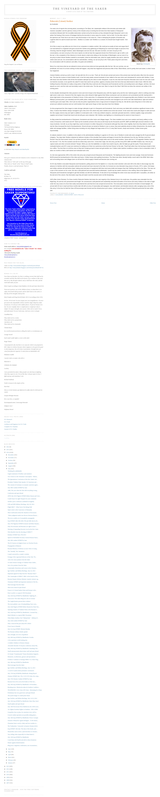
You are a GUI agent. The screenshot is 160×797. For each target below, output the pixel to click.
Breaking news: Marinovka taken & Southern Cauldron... (23, 687)
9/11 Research (8, 419)
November (11, 457)
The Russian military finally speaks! (18, 632)
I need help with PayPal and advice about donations (22, 740)
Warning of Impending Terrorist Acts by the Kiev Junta (23, 529)
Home (103, 203)
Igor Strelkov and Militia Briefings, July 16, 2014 (21, 668)
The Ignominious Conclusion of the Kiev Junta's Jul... (23, 479)
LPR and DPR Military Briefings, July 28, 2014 (21, 504)
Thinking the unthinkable (15, 471)
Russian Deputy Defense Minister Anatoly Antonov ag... (23, 579)
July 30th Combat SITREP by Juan (17, 487)
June (9, 749)
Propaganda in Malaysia (14, 546)
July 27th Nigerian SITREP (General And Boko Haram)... (24, 523)
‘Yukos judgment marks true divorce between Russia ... (23, 515)
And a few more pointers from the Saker (19, 560)
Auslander (59, 194)
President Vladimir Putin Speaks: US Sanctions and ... (23, 482)
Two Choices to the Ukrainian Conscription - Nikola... (23, 476)
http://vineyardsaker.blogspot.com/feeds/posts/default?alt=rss (26, 267)
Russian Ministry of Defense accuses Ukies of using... (23, 548)
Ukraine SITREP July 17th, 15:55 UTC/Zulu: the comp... (23, 676)
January (10, 763)
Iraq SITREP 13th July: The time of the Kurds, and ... (22, 729)
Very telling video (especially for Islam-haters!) (21, 734)
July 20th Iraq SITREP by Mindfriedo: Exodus (21, 637)
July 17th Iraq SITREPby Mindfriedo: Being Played (22, 673)
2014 (7, 452)
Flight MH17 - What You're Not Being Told (20, 507)
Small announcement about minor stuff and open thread (23, 651)
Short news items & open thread (16, 587)
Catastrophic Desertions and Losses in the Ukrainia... (22, 568)
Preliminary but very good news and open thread (21, 693)
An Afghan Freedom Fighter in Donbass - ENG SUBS (23, 709)
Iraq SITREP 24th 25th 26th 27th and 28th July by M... (23, 521)
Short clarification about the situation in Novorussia (22, 512)
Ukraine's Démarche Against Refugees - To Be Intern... (23, 720)
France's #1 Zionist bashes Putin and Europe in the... (22, 590)
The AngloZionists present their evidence (19, 601)
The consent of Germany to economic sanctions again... (23, 485)
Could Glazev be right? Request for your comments (22, 499)
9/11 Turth (7, 422)
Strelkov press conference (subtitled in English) (21, 501)
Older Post (153, 203)
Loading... (7, 438)
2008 (7, 780)
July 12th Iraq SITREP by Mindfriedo (18, 737)
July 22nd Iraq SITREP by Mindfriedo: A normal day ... (23, 612)
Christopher (146, 64)
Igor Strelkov (79, 194)
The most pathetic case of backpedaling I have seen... (22, 604)
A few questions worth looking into (17, 640)
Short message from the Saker (16, 584)
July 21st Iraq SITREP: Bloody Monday (19, 629)
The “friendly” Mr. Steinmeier (16, 551)
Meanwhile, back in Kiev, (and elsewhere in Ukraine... (23, 731)
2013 (7, 766)
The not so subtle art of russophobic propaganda (21, 518)
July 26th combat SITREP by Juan (17, 540)
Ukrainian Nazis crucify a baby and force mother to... (22, 723)
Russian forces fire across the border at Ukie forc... (22, 681)
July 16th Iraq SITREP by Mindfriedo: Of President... (22, 684)
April (9, 754)
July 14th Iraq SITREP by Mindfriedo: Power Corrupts (23, 718)
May (9, 752)
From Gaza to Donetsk (14, 626)
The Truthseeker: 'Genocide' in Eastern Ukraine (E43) (23, 726)
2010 (7, 774)
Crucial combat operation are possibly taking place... (22, 715)
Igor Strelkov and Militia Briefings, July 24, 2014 (21, 571)
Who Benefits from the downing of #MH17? (20, 532)
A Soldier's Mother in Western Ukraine (18, 643)
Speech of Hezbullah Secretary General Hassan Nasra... (23, 537)
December (11, 455)
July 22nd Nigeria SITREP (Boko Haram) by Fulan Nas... (24, 607)
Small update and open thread (16, 704)
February (10, 760)
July (9, 468)
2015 (7, 449)
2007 (7, 783)
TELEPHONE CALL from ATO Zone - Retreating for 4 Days (25, 690)
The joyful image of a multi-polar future (19, 695)
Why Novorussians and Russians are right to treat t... (22, 526)
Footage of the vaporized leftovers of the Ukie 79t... (22, 557)
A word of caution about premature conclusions (21, 670)
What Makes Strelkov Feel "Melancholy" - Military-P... (23, 618)
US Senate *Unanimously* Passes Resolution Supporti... (23, 654)
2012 (7, 769)
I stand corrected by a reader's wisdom (18, 554)
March (10, 757)
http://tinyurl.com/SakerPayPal (20, 149)
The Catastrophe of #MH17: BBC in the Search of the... (23, 576)
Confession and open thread (15, 493)
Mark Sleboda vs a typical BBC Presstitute (19, 615)
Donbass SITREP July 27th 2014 (17, 535)
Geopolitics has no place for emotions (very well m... (22, 712)
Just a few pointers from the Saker (17, 565)
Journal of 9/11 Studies (10, 429)
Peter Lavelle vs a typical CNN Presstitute (19, 593)
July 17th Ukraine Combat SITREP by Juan (20, 679)
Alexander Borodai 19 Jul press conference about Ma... (23, 645)
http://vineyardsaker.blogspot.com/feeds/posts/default (25, 265)
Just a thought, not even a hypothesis (18, 634)
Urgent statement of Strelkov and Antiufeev (20, 474)
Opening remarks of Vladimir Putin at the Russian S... (23, 609)
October (10, 460)
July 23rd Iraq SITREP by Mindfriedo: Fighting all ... (22, 596)
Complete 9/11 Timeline (11, 426)
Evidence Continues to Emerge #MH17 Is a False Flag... (23, 659)
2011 (7, 772)
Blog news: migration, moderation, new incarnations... (23, 745)
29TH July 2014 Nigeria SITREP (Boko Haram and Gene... (24, 496)
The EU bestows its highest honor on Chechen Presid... (23, 543)
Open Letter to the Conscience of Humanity (20, 510)
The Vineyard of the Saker (80, 8)
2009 (7, 777)
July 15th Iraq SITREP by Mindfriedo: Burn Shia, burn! (23, 701)
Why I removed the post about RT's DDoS (19, 623)
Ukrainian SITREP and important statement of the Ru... (23, 582)
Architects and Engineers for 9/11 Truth (15, 424)
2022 (7, 447)
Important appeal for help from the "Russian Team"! (22, 573)
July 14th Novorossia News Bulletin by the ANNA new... (23, 706)
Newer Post (53, 203)
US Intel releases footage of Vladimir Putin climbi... (22, 562)
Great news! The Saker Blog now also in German (21, 598)
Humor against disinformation (16, 742)
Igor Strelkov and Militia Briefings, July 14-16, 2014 (22, 698)
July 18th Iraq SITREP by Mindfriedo (18, 662)
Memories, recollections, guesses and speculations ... (22, 657)
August (10, 466)
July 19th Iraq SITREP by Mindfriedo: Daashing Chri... (23, 648)
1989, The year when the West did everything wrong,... (23, 490)
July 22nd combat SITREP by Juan (17, 621)
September (11, 463)
